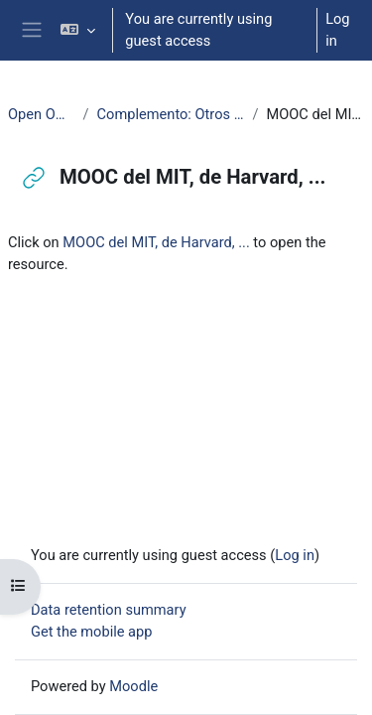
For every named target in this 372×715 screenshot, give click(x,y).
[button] (78, 30)
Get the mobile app (91, 632)
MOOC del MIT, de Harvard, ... (155, 242)
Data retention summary (108, 610)
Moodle (133, 686)
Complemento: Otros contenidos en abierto (171, 114)
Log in (337, 30)
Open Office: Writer (41, 114)
